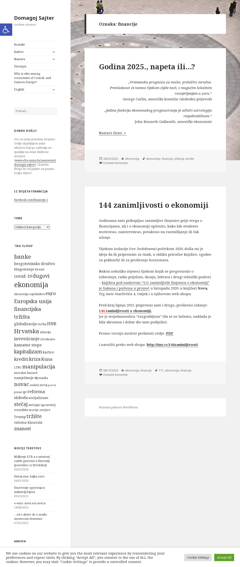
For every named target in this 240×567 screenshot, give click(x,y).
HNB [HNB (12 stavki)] (51, 323)
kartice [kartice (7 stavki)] (48, 352)
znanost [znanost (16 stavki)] (22, 428)
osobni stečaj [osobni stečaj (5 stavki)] (38, 385)
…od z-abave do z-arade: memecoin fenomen (30, 516)
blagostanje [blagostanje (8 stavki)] (24, 269)
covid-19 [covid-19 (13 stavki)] (23, 276)
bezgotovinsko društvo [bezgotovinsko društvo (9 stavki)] (34, 263)
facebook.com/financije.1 (31, 200)
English (19, 89)
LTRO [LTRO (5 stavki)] (18, 367)
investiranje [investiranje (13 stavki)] (27, 338)
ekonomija (130, 160)
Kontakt (19, 45)
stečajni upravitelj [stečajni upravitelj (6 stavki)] (42, 405)
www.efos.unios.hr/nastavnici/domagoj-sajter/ (35, 162)
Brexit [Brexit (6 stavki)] (39, 269)
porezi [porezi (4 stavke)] (52, 385)
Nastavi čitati (113, 134)
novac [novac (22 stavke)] (21, 384)
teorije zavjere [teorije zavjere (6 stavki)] (39, 410)
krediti (185, 160)
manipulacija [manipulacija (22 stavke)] (38, 366)
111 (158, 372)
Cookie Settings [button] (198, 557)
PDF (169, 334)
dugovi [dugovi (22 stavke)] (41, 275)
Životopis (20, 66)
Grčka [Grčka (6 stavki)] (42, 324)
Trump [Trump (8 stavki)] (20, 416)
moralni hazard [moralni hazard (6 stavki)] (25, 373)
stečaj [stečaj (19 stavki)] (21, 404)
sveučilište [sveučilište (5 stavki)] (21, 410)
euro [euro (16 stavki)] (50, 293)
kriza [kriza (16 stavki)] (35, 359)
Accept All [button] (224, 557)
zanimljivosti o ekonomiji (125, 312)
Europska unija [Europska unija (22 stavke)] (33, 301)
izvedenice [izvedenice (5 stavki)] (47, 339)
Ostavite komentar (114, 164)
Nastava (19, 59)
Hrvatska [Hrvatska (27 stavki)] (26, 331)
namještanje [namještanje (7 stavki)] (24, 377)
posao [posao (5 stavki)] (18, 392)
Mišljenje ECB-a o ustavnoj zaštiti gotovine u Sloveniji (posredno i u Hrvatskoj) (32, 461)
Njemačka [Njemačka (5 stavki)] (41, 378)
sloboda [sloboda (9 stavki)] (21, 397)
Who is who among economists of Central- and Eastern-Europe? (32, 78)
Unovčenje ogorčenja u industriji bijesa (29, 490)
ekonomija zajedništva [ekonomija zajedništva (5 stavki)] (29, 294)
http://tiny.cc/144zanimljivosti (172, 346)
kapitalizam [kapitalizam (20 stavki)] (28, 351)
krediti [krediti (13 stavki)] (21, 359)
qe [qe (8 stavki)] (25, 391)
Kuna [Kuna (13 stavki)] (46, 359)
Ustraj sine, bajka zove (29, 476)
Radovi (18, 52)
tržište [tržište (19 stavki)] (34, 416)
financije (163, 160)
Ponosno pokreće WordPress (118, 409)
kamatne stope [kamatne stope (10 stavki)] (28, 345)
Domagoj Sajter (33, 17)
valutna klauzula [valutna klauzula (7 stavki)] (28, 422)
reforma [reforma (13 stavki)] (36, 391)
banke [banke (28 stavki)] (22, 256)
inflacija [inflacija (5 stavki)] (45, 332)
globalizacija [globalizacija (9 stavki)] (25, 323)
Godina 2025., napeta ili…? (147, 66)
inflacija (175, 160)
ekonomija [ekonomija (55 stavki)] (31, 284)
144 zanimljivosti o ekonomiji (154, 206)
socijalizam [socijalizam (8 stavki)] (38, 397)
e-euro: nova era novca (29, 503)
